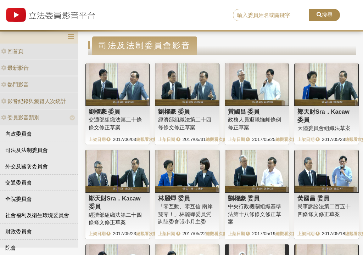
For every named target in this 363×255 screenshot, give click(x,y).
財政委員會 (18, 231)
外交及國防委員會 (26, 166)
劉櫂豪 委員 (105, 111)
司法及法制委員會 (26, 150)
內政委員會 (18, 134)
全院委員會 (18, 199)
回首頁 (12, 51)
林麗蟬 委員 (174, 198)
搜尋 (325, 15)
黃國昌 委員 (244, 111)
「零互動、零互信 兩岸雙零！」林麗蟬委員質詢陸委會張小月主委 (185, 214)
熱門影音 (15, 84)
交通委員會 (18, 183)
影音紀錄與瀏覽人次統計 (33, 101)
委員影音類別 (20, 117)
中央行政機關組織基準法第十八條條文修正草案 (254, 214)
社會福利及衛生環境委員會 (37, 215)
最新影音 (15, 68)
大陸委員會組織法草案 (324, 128)
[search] (271, 15)
